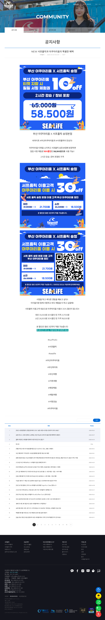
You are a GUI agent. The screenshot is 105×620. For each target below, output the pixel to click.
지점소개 (76, 4)
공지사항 (14, 30)
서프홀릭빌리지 (85, 559)
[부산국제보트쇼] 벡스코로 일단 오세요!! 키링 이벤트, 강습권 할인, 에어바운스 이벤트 (38, 467)
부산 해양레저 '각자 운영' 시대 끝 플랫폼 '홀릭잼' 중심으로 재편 (32, 453)
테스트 (17, 444)
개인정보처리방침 (13, 596)
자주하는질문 (65, 547)
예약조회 (89, 4)
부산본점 (83, 544)
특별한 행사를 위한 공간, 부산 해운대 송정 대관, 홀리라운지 (31, 513)
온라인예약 (27, 552)
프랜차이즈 (8, 549)
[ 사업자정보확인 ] (19, 604)
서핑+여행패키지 (47, 544)
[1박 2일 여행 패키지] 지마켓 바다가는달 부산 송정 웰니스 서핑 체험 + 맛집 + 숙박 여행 (39, 471)
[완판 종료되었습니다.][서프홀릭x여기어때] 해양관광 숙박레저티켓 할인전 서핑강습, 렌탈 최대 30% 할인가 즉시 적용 (47, 458)
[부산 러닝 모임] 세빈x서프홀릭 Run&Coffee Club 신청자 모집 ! (33, 494)
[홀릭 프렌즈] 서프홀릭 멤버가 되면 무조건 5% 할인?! (30, 439)
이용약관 (6, 596)
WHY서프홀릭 (9, 544)
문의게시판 (52, 30)
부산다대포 (84, 547)
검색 (97, 420)
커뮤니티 (65, 4)
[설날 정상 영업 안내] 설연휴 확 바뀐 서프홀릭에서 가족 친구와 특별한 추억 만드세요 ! (38, 517)
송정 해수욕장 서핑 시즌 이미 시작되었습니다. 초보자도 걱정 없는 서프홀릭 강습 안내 (38, 508)
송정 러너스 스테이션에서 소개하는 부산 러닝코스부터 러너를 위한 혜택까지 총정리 (38, 435)
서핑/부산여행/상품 (48, 549)
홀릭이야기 (71, 30)
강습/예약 (40, 4)
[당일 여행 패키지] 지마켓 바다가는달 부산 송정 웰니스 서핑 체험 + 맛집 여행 (36, 476)
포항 (82, 549)
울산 (82, 556)
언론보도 (90, 30)
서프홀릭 (29, 4)
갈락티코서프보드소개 (11, 552)
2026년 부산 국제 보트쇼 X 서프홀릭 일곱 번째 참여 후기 (31, 462)
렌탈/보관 (26, 549)
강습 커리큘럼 (27, 544)
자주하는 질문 (33, 30)
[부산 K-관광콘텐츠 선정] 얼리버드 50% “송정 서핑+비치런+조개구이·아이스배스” (37, 430)
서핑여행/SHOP (53, 4)
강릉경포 (83, 554)
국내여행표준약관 (22, 596)
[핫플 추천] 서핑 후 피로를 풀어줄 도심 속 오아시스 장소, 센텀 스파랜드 (34, 449)
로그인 (84, 4)
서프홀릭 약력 (8, 547)
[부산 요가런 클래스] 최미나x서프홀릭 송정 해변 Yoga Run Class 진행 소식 (36, 485)
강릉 (82, 552)
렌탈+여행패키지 (47, 547)
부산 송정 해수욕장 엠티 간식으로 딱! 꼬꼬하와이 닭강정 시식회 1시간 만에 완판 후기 (38, 499)
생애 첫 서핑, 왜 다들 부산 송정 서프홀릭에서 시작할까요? (31, 503)
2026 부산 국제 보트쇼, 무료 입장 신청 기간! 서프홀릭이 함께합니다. (34, 490)
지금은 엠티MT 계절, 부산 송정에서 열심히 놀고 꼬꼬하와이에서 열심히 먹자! (36, 481)
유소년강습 (27, 547)
